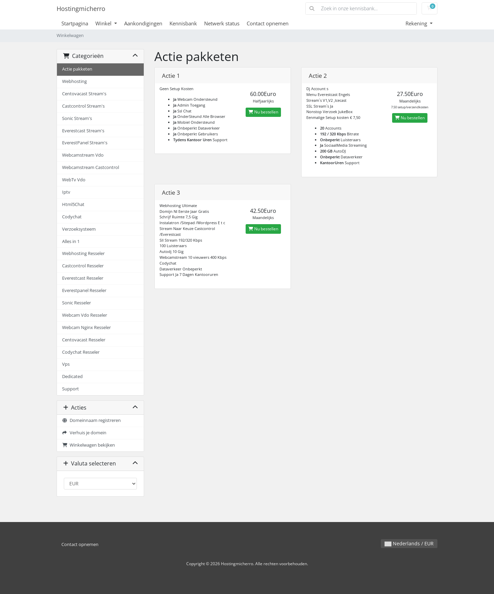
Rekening (416, 23)
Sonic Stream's (77, 118)
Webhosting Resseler (83, 253)
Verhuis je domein (84, 433)
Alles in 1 (71, 241)
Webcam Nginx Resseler (86, 327)
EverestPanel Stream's (84, 143)
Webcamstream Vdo (83, 155)
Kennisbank (183, 23)
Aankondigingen (143, 23)
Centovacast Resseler (83, 340)
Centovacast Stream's (84, 94)
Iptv (66, 192)
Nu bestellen (263, 112)
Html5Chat (73, 204)
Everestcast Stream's (83, 131)
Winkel (104, 23)
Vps (66, 364)
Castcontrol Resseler (83, 266)
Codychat (72, 217)
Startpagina (74, 23)
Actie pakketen (77, 69)
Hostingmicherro (81, 8)
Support (70, 389)
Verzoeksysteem (79, 229)
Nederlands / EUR (409, 543)
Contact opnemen (268, 23)
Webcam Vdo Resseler (84, 315)
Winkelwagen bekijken (88, 445)
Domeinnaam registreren (91, 420)
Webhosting (74, 81)
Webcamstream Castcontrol (90, 167)
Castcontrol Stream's (83, 106)
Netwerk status (221, 23)
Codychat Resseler (80, 352)
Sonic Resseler (76, 303)
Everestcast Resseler (82, 278)
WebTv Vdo (73, 180)
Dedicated (72, 376)
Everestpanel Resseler (84, 290)
